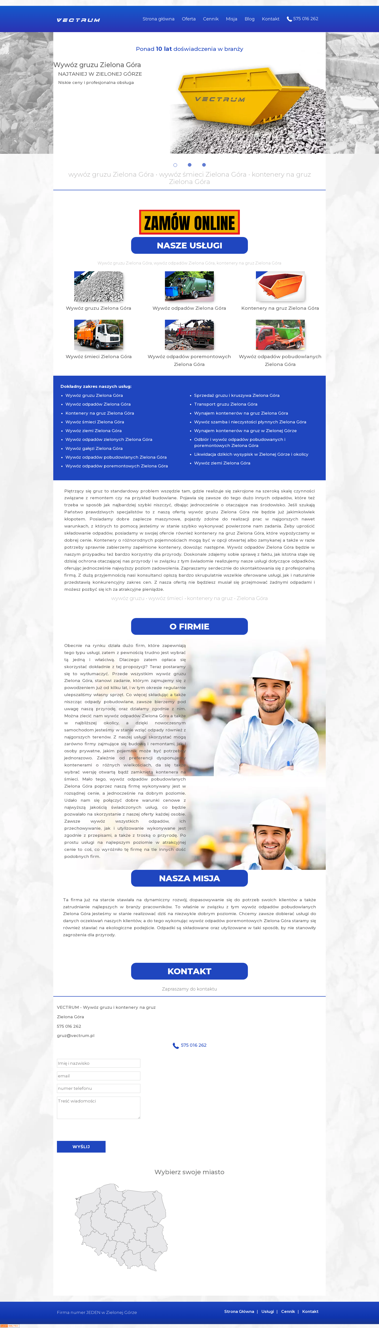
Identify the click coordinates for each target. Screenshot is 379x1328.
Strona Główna (239, 1311)
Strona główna (159, 19)
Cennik (211, 19)
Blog (250, 19)
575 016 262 (302, 19)
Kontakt (271, 19)
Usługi (268, 1311)
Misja (231, 19)
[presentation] (94, 1128)
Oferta (189, 19)
